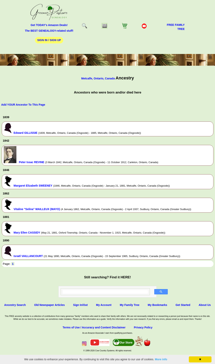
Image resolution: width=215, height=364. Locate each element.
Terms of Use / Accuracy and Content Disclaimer (94, 327)
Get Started (183, 304)
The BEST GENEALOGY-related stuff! (49, 30)
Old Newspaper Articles (49, 304)
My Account (104, 304)
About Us (205, 304)
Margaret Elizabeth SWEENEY (33, 185)
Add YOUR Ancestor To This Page (23, 104)
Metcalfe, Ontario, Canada (98, 78)
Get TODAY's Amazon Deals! (49, 25)
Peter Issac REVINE (31, 162)
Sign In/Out (80, 304)
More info (161, 359)
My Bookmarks (157, 304)
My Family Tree (129, 304)
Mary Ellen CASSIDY (27, 232)
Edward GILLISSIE (25, 132)
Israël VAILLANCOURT (28, 256)
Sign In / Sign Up (49, 40)
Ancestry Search (15, 304)
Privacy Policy (143, 327)
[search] (105, 292)
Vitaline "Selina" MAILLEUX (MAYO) (37, 209)
